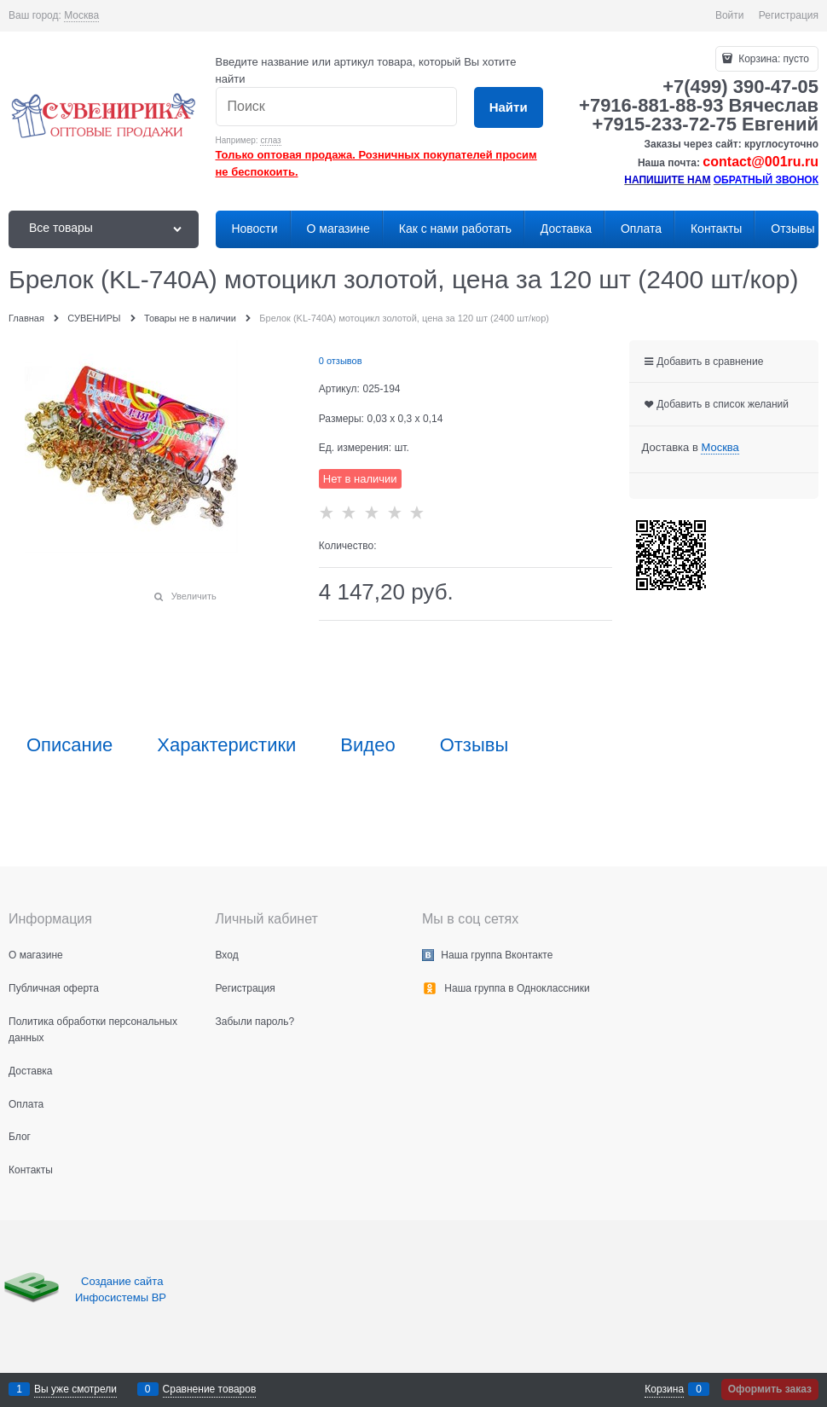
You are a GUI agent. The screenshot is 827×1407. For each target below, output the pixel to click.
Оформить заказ (770, 1389)
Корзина (664, 1389)
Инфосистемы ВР (120, 1297)
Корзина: (772, 59)
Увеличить (194, 596)
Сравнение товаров (210, 1389)
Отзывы (474, 745)
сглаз (270, 140)
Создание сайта (123, 1281)
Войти (729, 15)
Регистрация (788, 15)
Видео (367, 745)
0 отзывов (340, 361)
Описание (69, 745)
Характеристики (226, 745)
